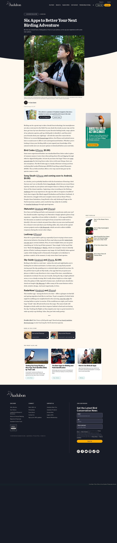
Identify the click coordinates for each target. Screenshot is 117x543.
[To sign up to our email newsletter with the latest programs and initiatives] (90, 415)
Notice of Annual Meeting (17, 416)
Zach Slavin (33, 102)
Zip (78, 419)
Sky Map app (40, 283)
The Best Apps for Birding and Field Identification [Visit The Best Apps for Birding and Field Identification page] (62, 364)
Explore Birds (65, 5)
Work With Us (32, 407)
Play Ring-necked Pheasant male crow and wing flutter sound (74, 337)
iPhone (39, 150)
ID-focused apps (43, 138)
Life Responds (44, 227)
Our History (13, 410)
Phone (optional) (82, 425)
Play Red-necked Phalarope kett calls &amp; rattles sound (47, 337)
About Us (58, 5)
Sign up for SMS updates (35, 417)
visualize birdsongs (32, 204)
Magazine (101, 2)
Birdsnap (38, 248)
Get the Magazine (45, 117)
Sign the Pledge (92, 145)
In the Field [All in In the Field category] (30, 377)
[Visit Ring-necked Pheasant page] (62, 335)
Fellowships (32, 410)
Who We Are (13, 407)
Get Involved (74, 5)
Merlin (45, 248)
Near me (100, 5)
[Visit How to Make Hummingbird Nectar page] (98, 231)
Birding (43, 14)
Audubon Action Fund (16, 421)
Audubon (13, 3)
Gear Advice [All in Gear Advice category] (56, 377)
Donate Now (50, 412)
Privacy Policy (36, 435)
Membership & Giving (85, 5)
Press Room (32, 412)
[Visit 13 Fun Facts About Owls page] (98, 248)
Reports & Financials (15, 419)
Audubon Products (52, 410)
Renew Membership (52, 417)
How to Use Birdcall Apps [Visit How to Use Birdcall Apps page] (89, 364)
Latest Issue (57, 117)
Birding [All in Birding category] (81, 377)
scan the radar (65, 299)
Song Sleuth (51, 184)
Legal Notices (29, 435)
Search (93, 5)
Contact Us (31, 415)
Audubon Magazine (31, 14)
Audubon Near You (52, 407)
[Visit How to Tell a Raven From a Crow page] (98, 222)
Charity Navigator (13, 427)
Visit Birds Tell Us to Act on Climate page (98, 130)
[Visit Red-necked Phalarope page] (36, 335)
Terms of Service (84, 431)
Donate (107, 5)
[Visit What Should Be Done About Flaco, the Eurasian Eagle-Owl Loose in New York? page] (98, 239)
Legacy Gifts (50, 415)
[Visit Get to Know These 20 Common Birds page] (98, 256)
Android (39, 208)
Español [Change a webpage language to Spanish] (109, 2)
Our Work (51, 5)
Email (79, 413)
